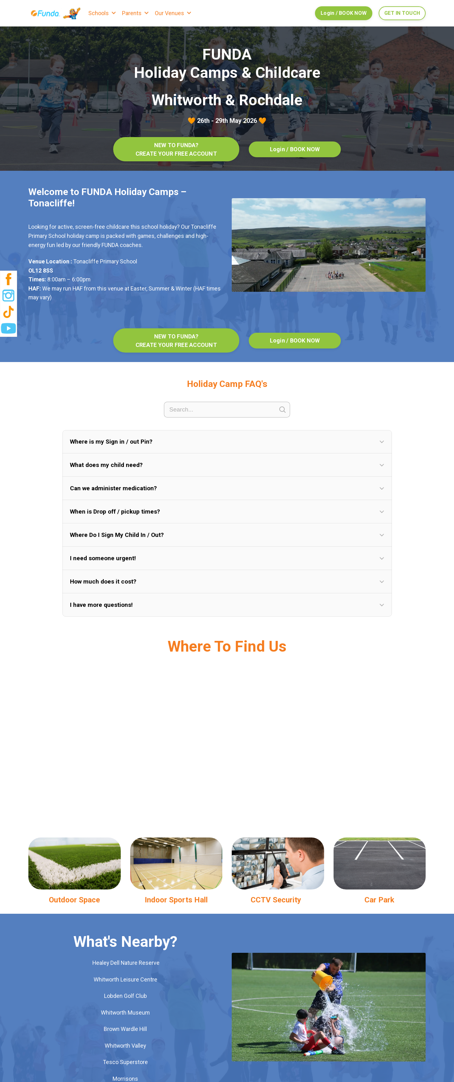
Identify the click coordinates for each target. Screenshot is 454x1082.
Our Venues (169, 13)
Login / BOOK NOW (344, 13)
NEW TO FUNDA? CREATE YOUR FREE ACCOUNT (176, 149)
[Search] (227, 410)
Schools (98, 13)
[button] (227, 442)
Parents (132, 13)
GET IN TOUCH (402, 13)
